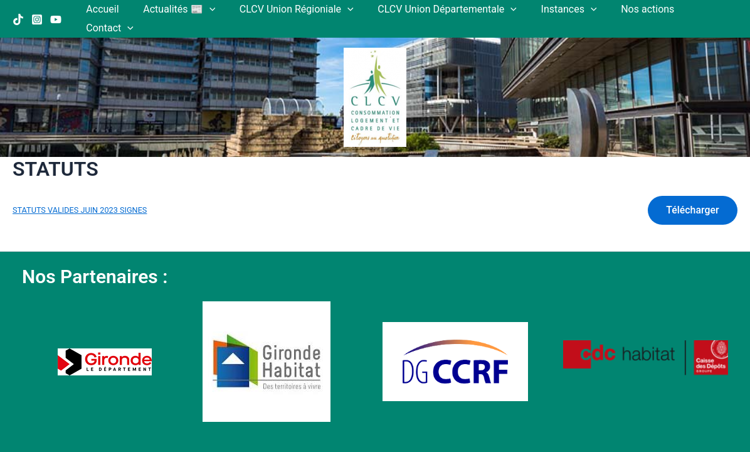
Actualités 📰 (181, 9)
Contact (703, 9)
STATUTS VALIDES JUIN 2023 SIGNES (80, 191)
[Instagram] (37, 10)
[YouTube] (55, 10)
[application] (211, 9)
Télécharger (692, 191)
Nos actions (633, 9)
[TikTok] (18, 10)
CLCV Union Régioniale (295, 9)
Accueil (109, 9)
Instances (558, 9)
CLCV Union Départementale (441, 9)
